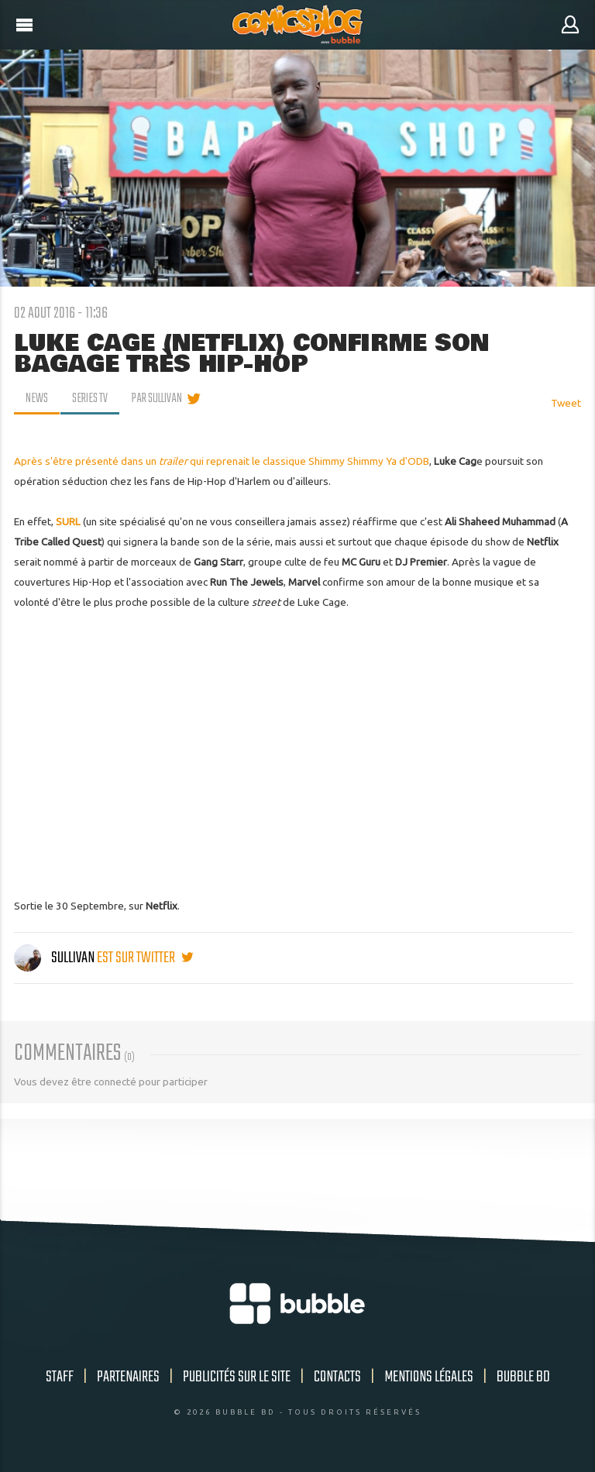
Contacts (337, 1377)
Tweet (566, 403)
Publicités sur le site (237, 1377)
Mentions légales (428, 1377)
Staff (60, 1377)
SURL (68, 521)
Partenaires (128, 1377)
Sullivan (55, 958)
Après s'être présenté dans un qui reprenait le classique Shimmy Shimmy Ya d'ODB (221, 461)
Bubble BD (523, 1377)
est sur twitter (145, 958)
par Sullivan (157, 399)
